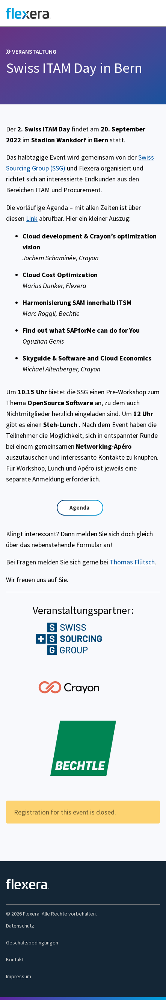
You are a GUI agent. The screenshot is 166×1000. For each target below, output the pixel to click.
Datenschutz (20, 925)
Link (32, 218)
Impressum (18, 976)
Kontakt (15, 959)
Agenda (79, 507)
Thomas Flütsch (132, 562)
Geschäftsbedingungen (32, 942)
